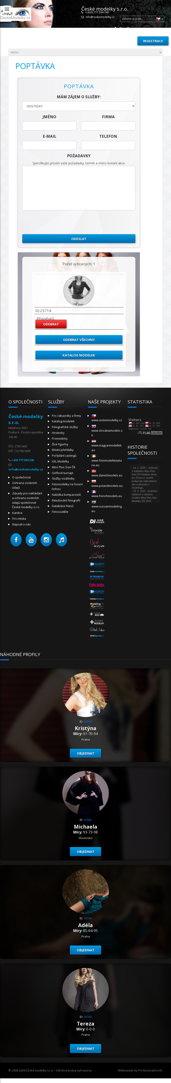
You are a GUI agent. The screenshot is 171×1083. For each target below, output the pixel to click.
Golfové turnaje (62, 473)
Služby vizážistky (63, 478)
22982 (88, 820)
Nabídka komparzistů (66, 495)
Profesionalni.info (150, 1070)
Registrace (153, 41)
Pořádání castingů (64, 456)
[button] (16, 539)
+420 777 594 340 (22, 460)
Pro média (19, 519)
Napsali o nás (21, 524)
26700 (88, 1017)
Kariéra (17, 513)
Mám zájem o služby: (79, 96)
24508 (88, 721)
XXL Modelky (60, 461)
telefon (108, 136)
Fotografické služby (65, 427)
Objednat (85, 753)
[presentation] (56, 222)
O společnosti (21, 477)
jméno (49, 116)
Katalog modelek (79, 355)
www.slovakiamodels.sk (107, 431)
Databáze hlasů (62, 506)
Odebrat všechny (79, 339)
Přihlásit (123, 41)
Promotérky (60, 438)
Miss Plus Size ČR (63, 467)
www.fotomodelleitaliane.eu (107, 461)
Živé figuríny (60, 444)
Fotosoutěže (60, 512)
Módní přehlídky (63, 450)
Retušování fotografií (66, 500)
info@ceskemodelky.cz (100, 17)
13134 (88, 918)
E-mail (49, 136)
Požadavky (79, 155)
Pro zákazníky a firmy (66, 416)
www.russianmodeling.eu (107, 507)
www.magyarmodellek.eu (107, 446)
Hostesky (58, 433)
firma (108, 116)
